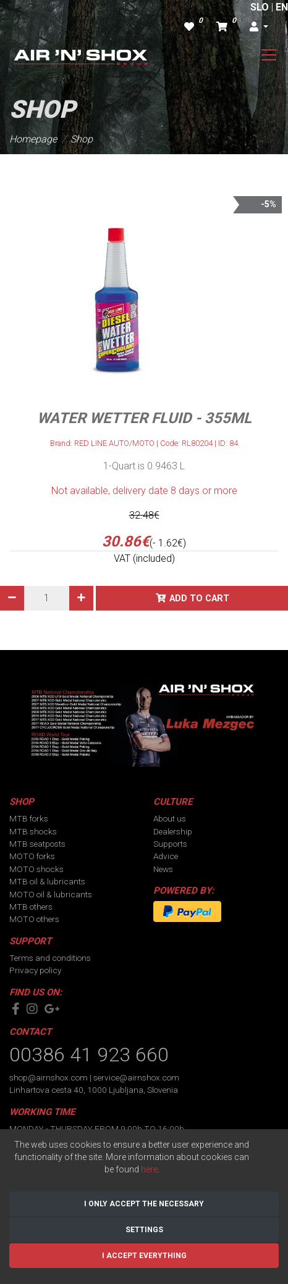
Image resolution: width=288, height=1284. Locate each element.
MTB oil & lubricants (47, 881)
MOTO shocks (36, 869)
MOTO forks (32, 856)
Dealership (172, 831)
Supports (170, 844)
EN (282, 7)
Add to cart (199, 598)
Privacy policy (35, 970)
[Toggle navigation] (269, 55)
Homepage (33, 139)
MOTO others (34, 919)
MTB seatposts (37, 844)
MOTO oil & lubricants (50, 894)
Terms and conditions (50, 958)
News (163, 869)
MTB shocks (33, 831)
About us (169, 818)
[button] (259, 27)
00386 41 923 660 (89, 1054)
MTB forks (28, 818)
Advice (165, 856)
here (149, 1169)
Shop (81, 139)
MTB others (31, 907)
